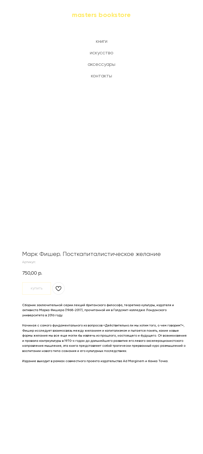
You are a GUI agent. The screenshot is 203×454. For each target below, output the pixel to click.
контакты (101, 76)
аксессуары (101, 64)
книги (101, 41)
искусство (101, 52)
